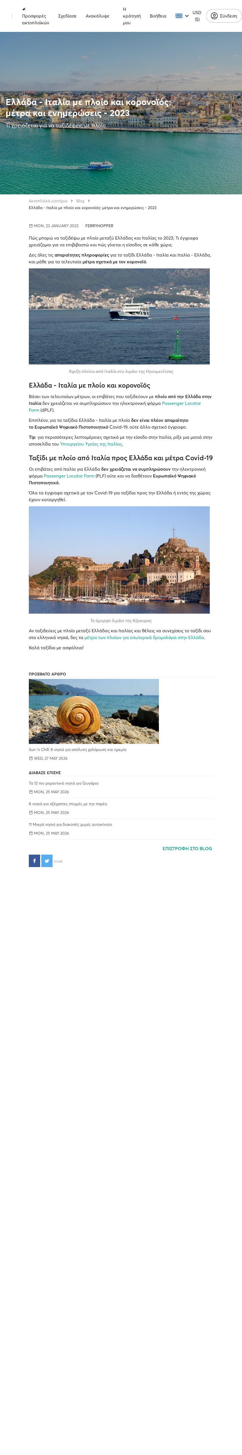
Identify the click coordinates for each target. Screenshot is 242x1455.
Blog (80, 200)
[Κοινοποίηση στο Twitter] (47, 861)
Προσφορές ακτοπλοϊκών (35, 16)
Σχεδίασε (67, 16)
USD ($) (197, 16)
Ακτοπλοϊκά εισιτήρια (48, 200)
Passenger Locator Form (69, 476)
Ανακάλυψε (97, 16)
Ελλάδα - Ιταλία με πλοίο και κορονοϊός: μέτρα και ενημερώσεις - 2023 (92, 207)
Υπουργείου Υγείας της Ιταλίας (91, 444)
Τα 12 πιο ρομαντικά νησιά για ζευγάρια (63, 783)
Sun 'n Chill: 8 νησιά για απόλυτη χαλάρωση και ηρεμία (77, 749)
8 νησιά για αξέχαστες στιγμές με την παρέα (68, 803)
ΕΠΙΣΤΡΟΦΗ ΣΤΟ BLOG (188, 848)
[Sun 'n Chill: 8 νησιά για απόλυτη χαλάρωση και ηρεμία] (121, 711)
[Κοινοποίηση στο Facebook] (34, 861)
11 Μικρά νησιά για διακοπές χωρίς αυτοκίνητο (70, 824)
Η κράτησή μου (132, 15)
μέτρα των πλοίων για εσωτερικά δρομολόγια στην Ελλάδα (144, 637)
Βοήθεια (158, 16)
